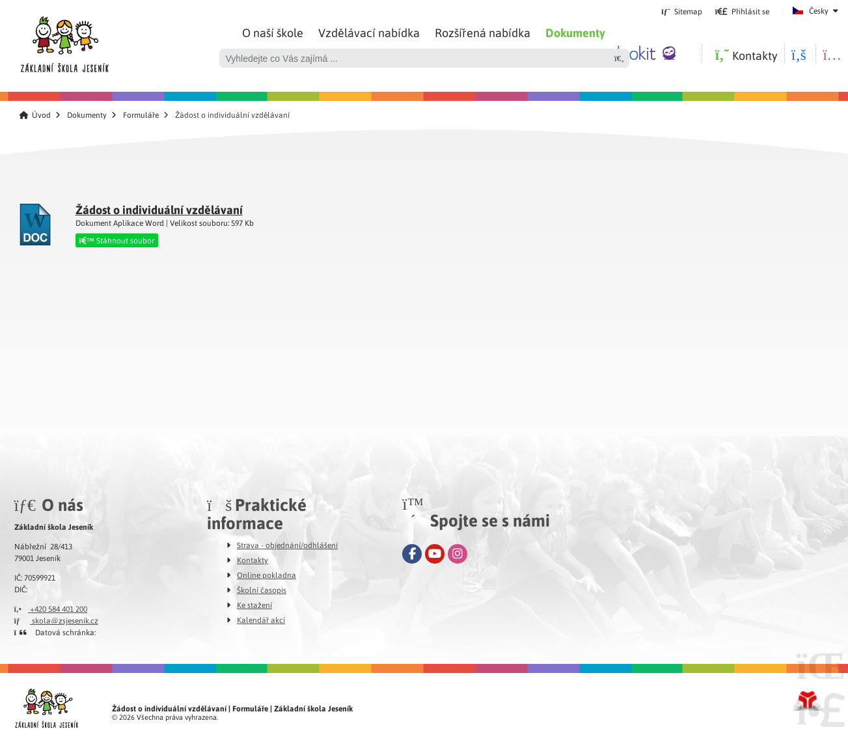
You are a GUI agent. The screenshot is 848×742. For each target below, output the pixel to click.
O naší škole (272, 32)
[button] (742, 11)
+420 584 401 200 (51, 608)
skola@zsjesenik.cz (56, 620)
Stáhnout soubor (116, 240)
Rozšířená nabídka (482, 32)
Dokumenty (575, 32)
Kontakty (252, 560)
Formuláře (141, 115)
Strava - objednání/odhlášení (287, 545)
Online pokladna (266, 575)
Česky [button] (818, 10)
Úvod (64, 41)
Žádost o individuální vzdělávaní (159, 209)
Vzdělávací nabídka (369, 32)
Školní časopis (261, 589)
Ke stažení (254, 604)
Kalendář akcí (261, 619)
